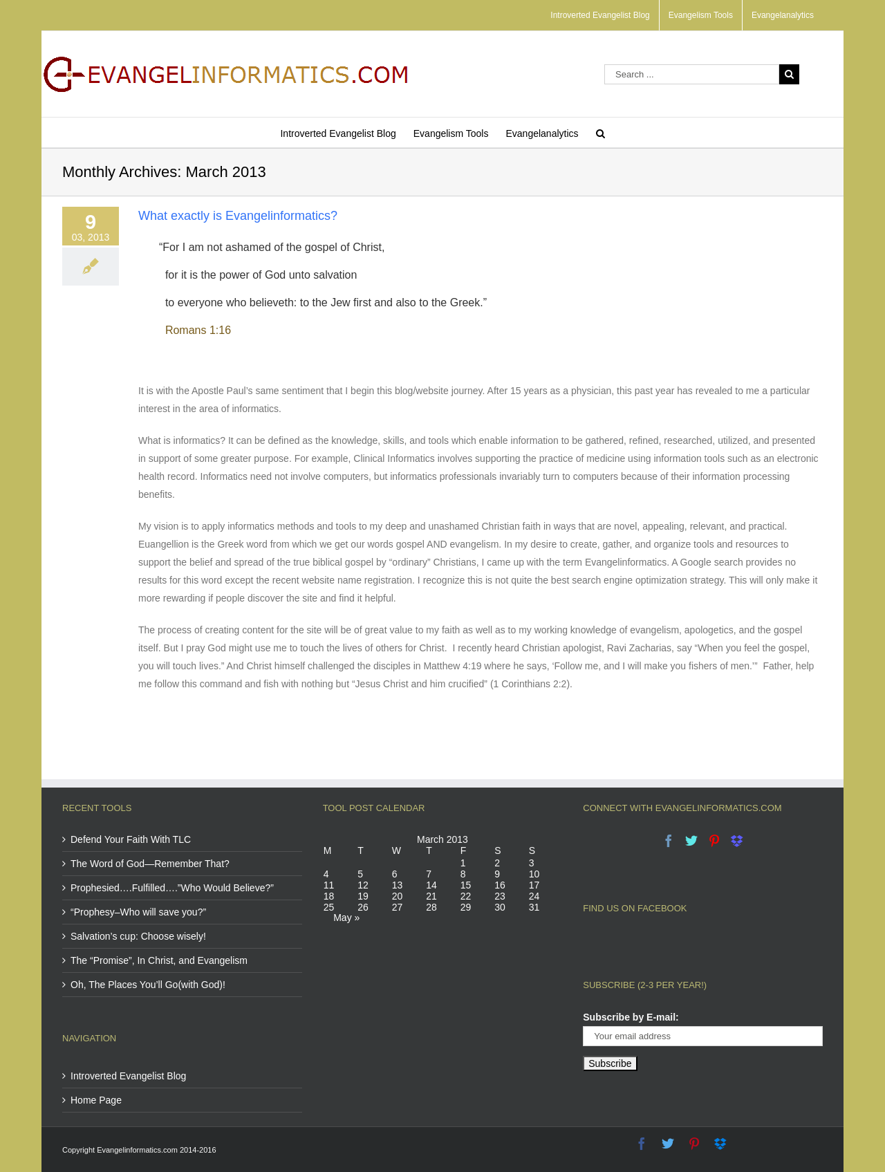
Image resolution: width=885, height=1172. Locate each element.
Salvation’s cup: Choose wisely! (138, 936)
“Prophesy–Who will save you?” (138, 912)
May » (346, 917)
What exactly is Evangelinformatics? (237, 216)
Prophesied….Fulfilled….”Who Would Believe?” (172, 888)
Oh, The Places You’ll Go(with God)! (148, 984)
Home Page (96, 1100)
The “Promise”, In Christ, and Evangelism (159, 960)
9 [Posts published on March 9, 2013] (497, 874)
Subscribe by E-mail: (630, 1017)
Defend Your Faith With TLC (131, 839)
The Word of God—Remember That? (150, 863)
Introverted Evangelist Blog (128, 1076)
